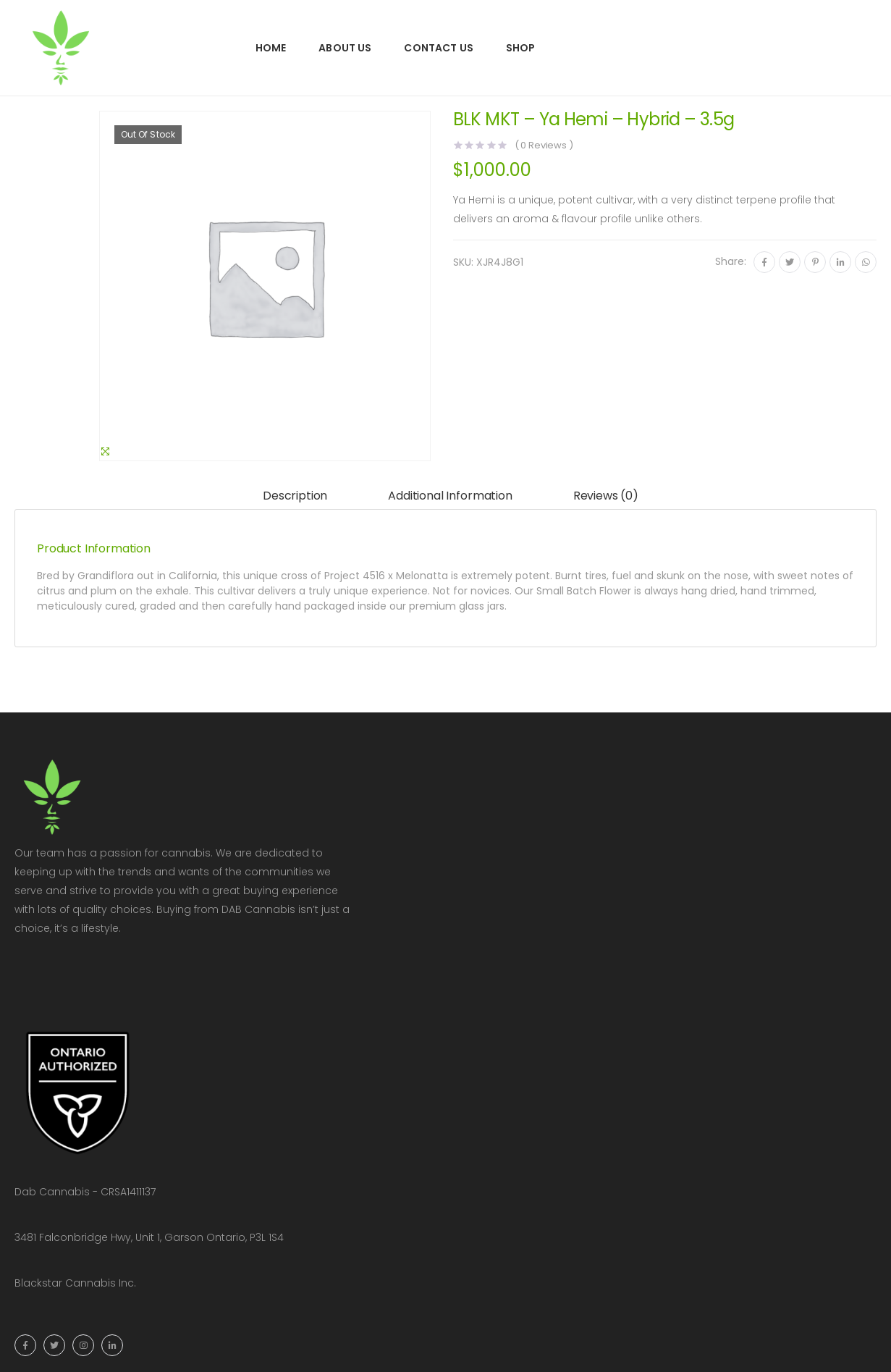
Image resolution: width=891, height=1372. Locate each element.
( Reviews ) (544, 145)
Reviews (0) (605, 495)
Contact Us (438, 48)
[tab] (295, 496)
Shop (521, 48)
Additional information (450, 495)
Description (295, 495)
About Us (344, 48)
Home (271, 48)
